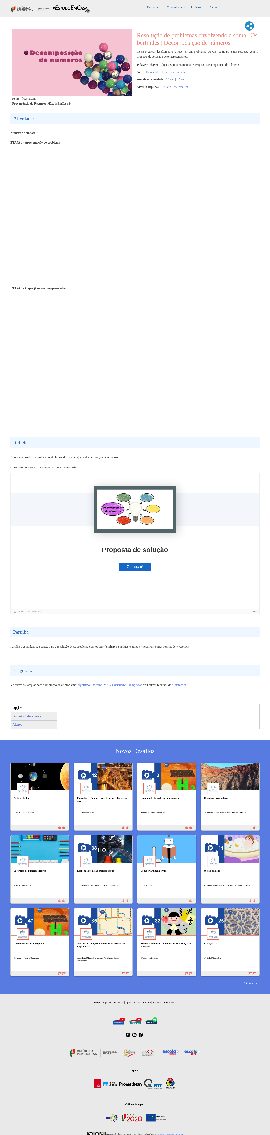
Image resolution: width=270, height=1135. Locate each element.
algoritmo (84, 684)
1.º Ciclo (165, 86)
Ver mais (249, 983)
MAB (107, 684)
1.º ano (170, 79)
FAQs (121, 1002)
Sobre (97, 1002)
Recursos (152, 7)
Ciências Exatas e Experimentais (166, 72)
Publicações (170, 1002)
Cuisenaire (119, 684)
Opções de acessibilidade (138, 1002)
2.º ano (181, 79)
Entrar (213, 7)
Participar (157, 1002)
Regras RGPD (109, 1002)
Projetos (196, 7)
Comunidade (174, 7)
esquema (96, 684)
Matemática (181, 86)
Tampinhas (135, 684)
